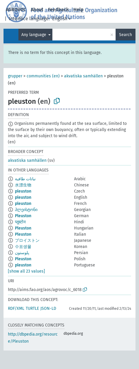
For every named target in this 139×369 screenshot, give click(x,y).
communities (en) (43, 76)
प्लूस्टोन (20, 222)
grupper (15, 76)
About (37, 9)
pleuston (23, 191)
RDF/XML (16, 308)
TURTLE (32, 308)
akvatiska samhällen (83, 76)
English (59, 18)
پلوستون (22, 252)
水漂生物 (23, 185)
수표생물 (23, 246)
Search (125, 34)
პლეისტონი (26, 209)
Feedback (58, 9)
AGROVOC (16, 9)
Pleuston (23, 215)
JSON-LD (48, 308)
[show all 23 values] (26, 271)
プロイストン (27, 240)
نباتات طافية (25, 178)
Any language (34, 34)
